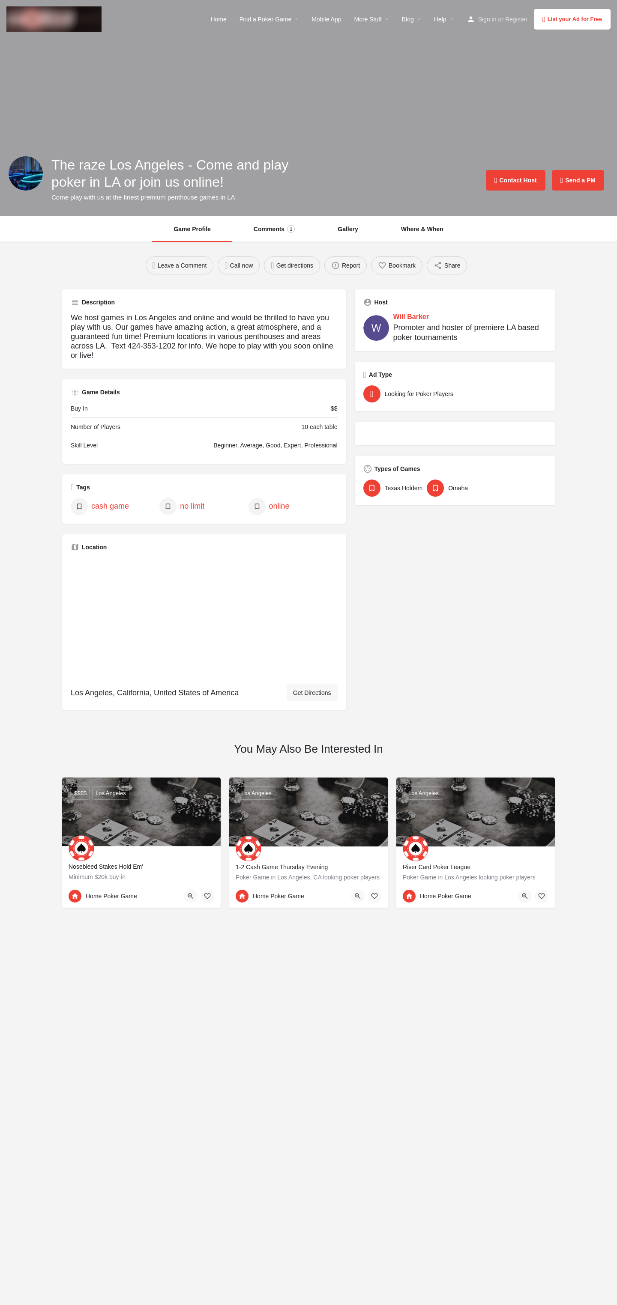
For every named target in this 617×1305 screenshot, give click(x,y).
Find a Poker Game (265, 19)
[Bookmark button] (207, 896)
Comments (274, 229)
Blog (408, 19)
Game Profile (192, 229)
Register (516, 19)
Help (440, 19)
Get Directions (312, 692)
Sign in (487, 19)
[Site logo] (55, 18)
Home (218, 19)
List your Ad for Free (572, 19)
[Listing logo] (26, 173)
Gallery (348, 229)
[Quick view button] (191, 896)
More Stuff (367, 19)
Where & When (422, 229)
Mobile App (326, 19)
